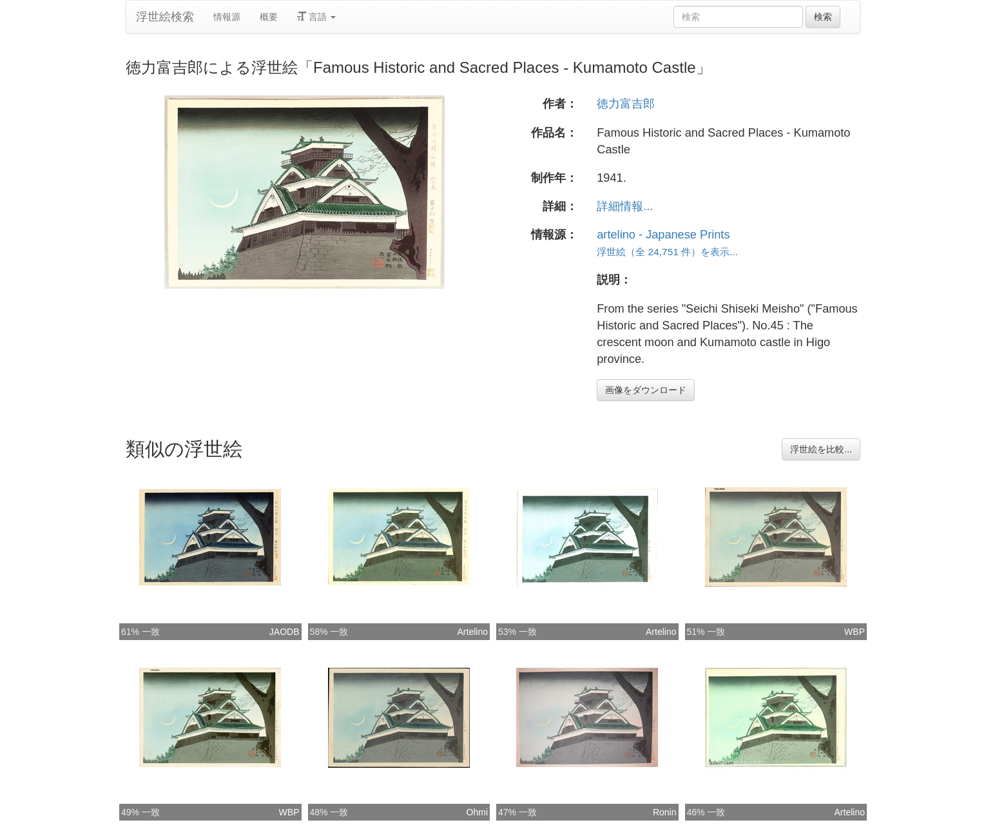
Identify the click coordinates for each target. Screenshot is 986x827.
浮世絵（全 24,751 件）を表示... (667, 251)
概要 (269, 17)
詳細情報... (625, 206)
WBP (854, 632)
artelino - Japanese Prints (663, 234)
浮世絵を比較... (821, 449)
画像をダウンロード (645, 390)
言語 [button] (316, 17)
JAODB (284, 632)
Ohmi (477, 812)
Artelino (473, 632)
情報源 (226, 17)
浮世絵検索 (165, 16)
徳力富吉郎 (626, 103)
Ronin (665, 812)
